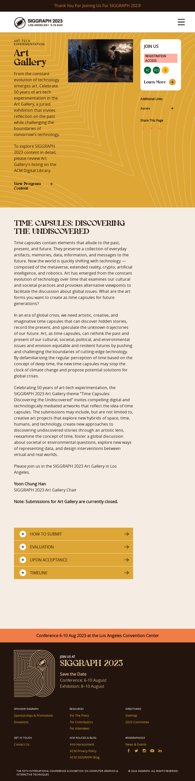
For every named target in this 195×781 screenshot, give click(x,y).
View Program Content (27, 186)
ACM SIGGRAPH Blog (84, 757)
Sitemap (131, 716)
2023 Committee (137, 722)
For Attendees (79, 728)
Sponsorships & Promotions (33, 716)
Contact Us (21, 744)
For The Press (79, 716)
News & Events (136, 744)
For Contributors (81, 722)
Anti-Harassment (82, 744)
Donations (21, 722)
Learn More (155, 82)
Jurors (145, 108)
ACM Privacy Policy (83, 751)
